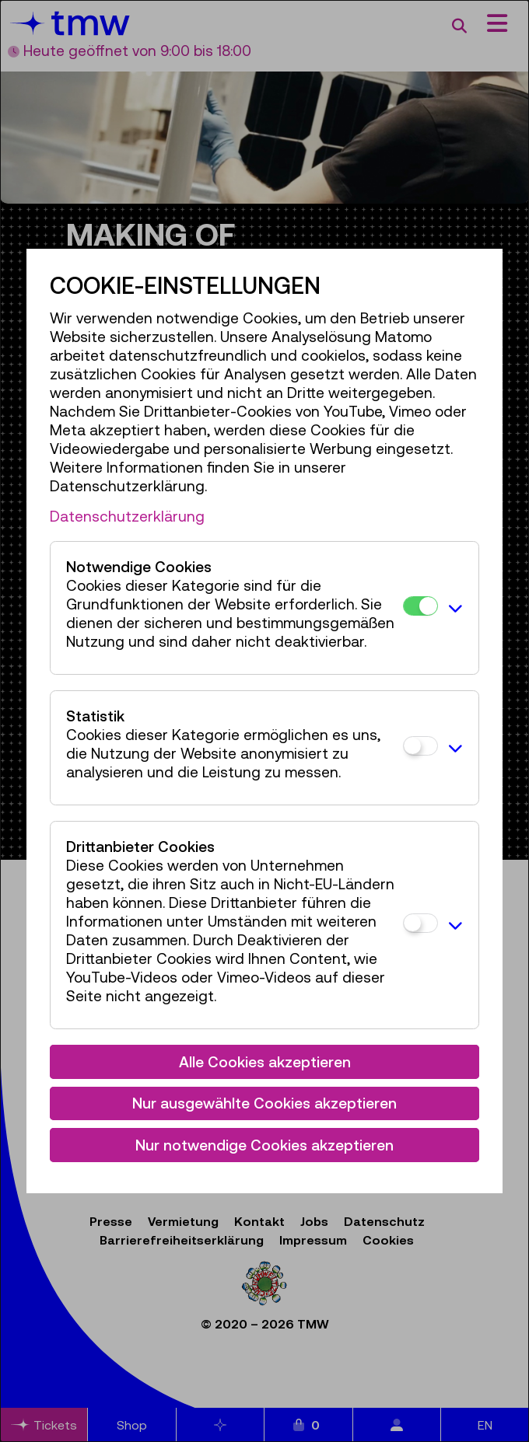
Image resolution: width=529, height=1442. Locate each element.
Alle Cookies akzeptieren (265, 1061)
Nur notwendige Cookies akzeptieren (264, 1145)
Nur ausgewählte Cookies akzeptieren (264, 1103)
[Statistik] (420, 746)
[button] (454, 608)
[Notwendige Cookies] (420, 606)
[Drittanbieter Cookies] (420, 923)
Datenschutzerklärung (127, 516)
